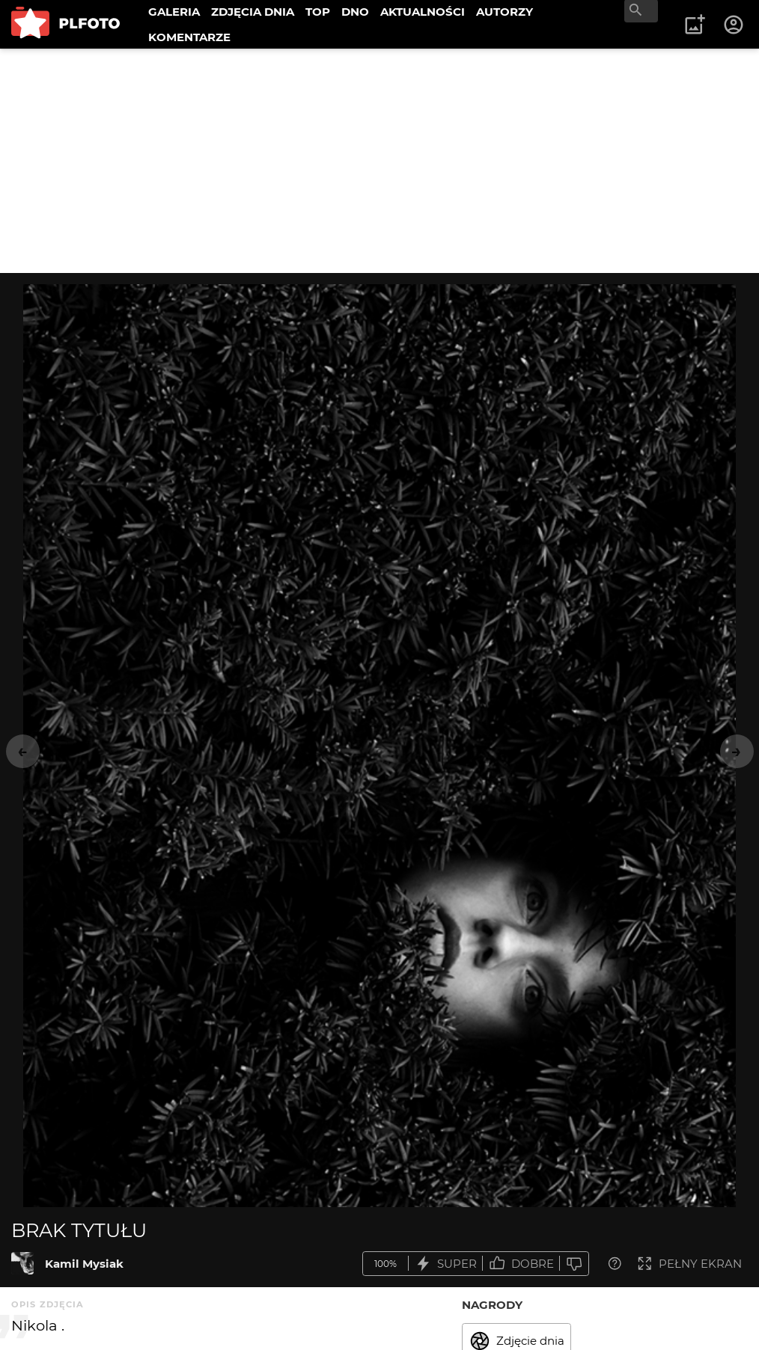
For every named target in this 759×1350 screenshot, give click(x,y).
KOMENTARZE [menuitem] (189, 37)
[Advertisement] (379, 161)
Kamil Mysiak (84, 1264)
